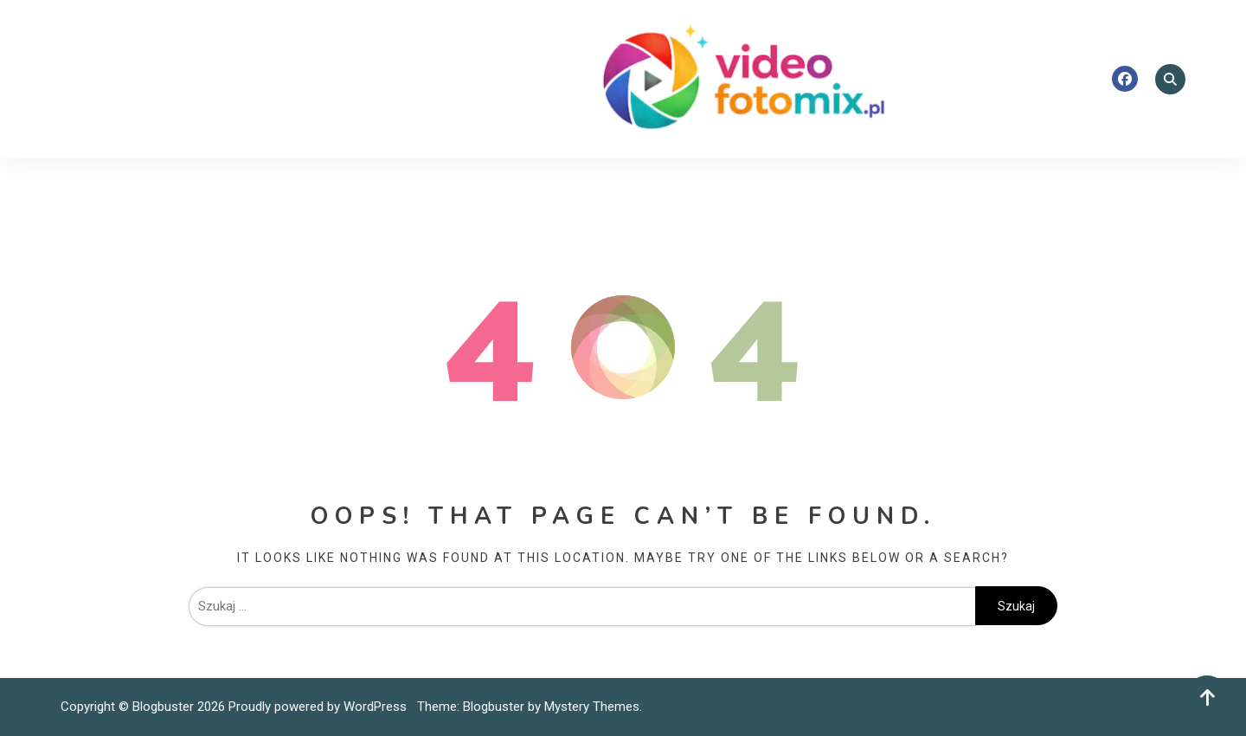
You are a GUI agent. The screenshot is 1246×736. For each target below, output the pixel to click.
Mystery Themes (591, 706)
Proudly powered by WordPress (319, 706)
